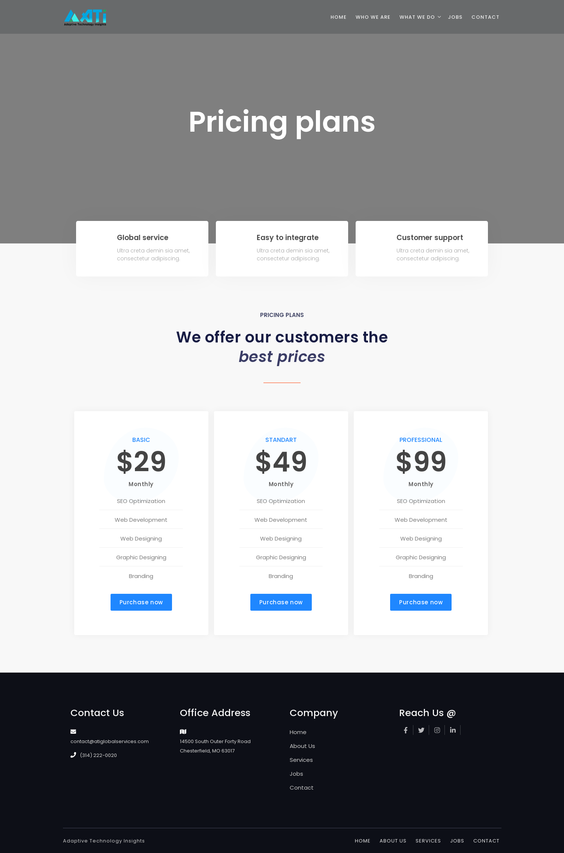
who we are (373, 17)
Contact (302, 787)
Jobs (296, 774)
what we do (417, 17)
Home (298, 732)
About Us (302, 746)
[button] (141, 602)
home (339, 17)
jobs (455, 17)
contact (485, 17)
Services (301, 760)
